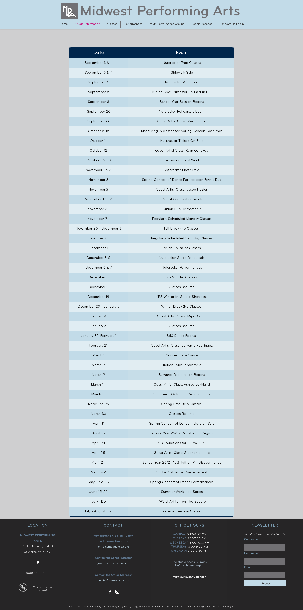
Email (247, 567)
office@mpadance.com (113, 547)
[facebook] (110, 591)
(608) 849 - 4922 (37, 573)
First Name (251, 540)
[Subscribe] (265, 583)
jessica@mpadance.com (113, 563)
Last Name (251, 553)
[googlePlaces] (37, 562)
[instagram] (117, 591)
